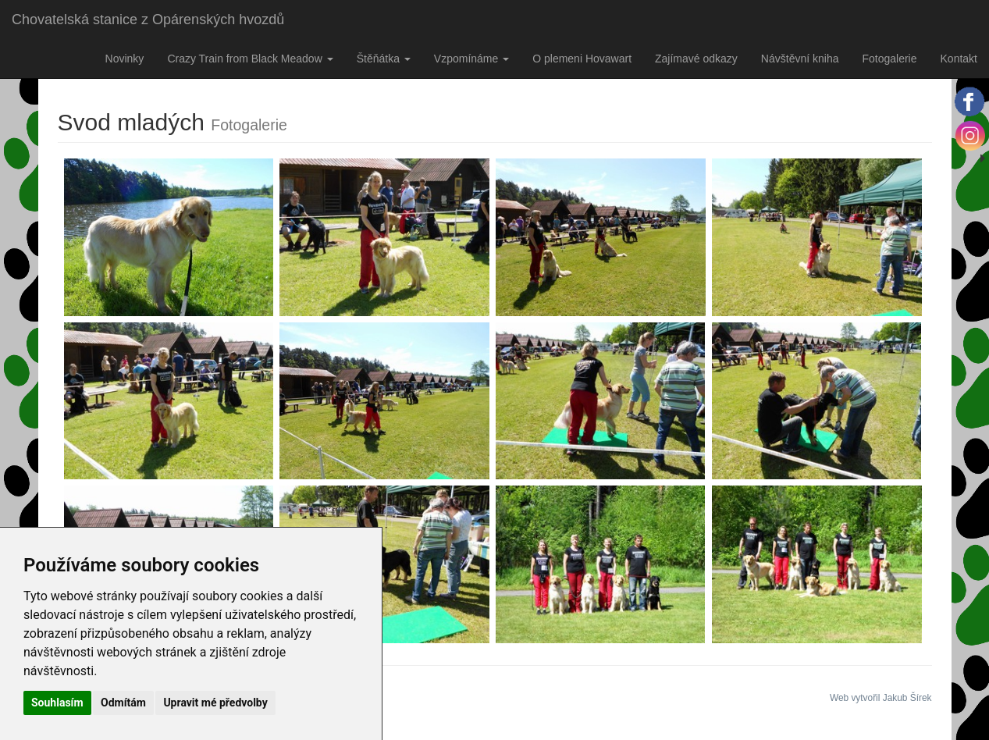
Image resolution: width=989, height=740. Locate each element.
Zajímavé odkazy (696, 58)
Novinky (124, 58)
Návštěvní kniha (800, 58)
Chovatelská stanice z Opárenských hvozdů (148, 19)
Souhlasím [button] (57, 702)
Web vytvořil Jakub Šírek (881, 697)
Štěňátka (384, 58)
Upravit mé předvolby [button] (215, 702)
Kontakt (959, 58)
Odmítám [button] (123, 702)
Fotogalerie (889, 58)
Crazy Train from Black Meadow (250, 58)
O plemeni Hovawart (581, 58)
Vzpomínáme (471, 58)
